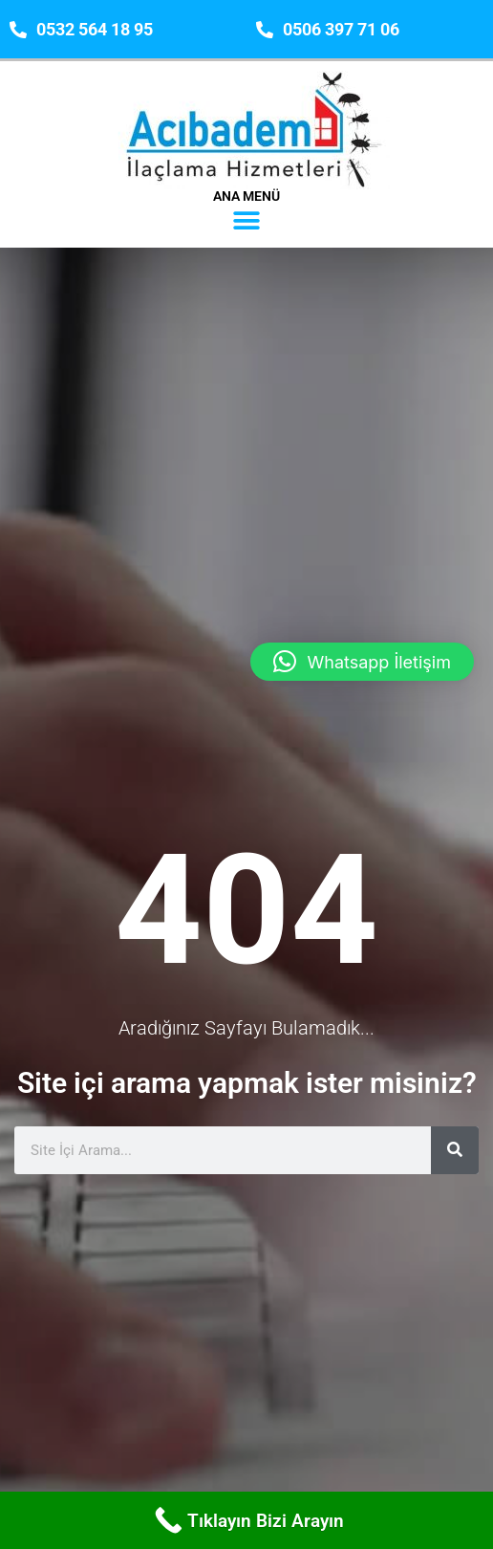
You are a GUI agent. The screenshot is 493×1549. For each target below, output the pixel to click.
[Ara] (455, 1136)
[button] (246, 220)
